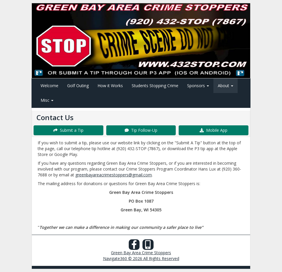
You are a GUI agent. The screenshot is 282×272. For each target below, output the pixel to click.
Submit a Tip (68, 130)
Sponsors (198, 85)
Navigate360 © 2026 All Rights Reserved (141, 258)
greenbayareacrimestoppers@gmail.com (113, 175)
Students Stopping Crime (155, 85)
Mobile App (213, 130)
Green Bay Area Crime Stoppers (141, 252)
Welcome (49, 85)
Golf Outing (78, 85)
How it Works (110, 85)
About (225, 85)
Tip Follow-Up (141, 130)
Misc (47, 100)
